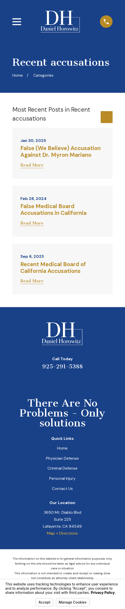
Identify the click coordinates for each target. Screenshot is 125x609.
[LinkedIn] (56, 381)
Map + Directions (62, 533)
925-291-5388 (62, 366)
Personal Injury (62, 478)
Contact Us (62, 488)
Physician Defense (62, 458)
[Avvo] (69, 381)
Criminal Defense (62, 468)
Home (62, 448)
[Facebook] (81, 381)
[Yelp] (43, 381)
